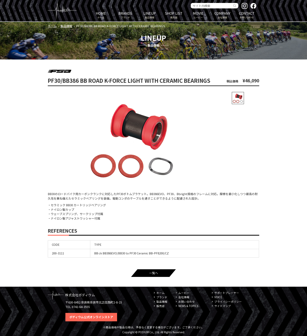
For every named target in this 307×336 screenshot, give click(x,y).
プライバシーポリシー (228, 302)
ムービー (198, 15)
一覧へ (153, 273)
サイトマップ (222, 306)
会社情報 (222, 15)
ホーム (101, 15)
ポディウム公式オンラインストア (91, 317)
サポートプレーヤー (226, 293)
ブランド (125, 15)
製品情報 (149, 15)
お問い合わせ (247, 15)
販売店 (174, 15)
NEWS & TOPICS (188, 306)
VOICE (218, 297)
